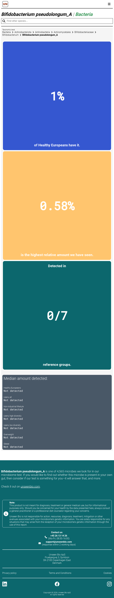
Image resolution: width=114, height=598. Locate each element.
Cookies (108, 573)
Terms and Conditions (60, 573)
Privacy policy (9, 573)
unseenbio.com (30, 486)
